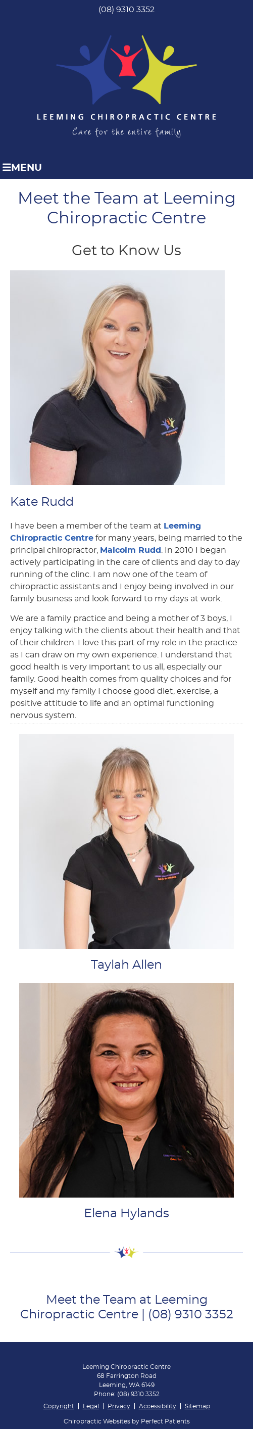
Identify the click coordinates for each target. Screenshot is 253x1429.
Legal (91, 1406)
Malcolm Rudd (130, 550)
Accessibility (157, 1406)
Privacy (119, 1406)
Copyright (58, 1406)
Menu (22, 167)
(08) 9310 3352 (126, 10)
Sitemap (197, 1406)
